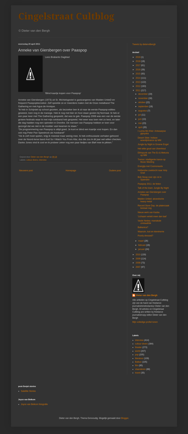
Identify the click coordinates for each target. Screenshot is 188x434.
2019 (138, 57)
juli (139, 115)
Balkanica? (143, 227)
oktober (142, 102)
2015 (138, 73)
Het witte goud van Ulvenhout (152, 148)
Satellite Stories (28, 391)
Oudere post (115, 170)
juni (140, 119)
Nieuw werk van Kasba (148, 212)
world (137, 351)
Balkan (138, 362)
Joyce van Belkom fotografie (34, 404)
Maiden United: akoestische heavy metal (151, 200)
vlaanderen (140, 369)
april (140, 127)
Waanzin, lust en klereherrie (151, 231)
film (136, 365)
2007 (138, 267)
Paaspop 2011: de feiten (149, 184)
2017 (138, 65)
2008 (138, 263)
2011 (138, 90)
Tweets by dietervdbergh (144, 44)
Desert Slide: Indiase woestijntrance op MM (149, 139)
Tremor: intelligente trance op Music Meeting (152, 160)
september (143, 106)
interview (43, 160)
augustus (143, 110)
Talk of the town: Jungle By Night (153, 188)
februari (142, 245)
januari (141, 249)
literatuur (139, 358)
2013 (138, 82)
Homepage (71, 170)
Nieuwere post (26, 170)
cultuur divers (32, 160)
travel (137, 373)
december (143, 94)
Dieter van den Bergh (146, 295)
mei (140, 123)
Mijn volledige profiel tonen (145, 322)
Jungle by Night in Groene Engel (153, 144)
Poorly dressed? (145, 235)
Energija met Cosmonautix (150, 166)
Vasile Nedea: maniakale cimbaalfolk (149, 221)
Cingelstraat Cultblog (66, 16)
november (143, 98)
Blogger (124, 418)
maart (141, 241)
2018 (138, 61)
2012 (138, 86)
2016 (138, 69)
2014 (138, 78)
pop (137, 354)
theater (138, 347)
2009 (138, 258)
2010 (138, 254)
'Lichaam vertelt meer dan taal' (152, 216)
